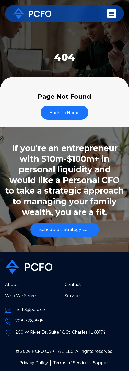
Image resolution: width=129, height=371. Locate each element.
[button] (111, 13)
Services (73, 295)
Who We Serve (20, 295)
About (11, 284)
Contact (73, 284)
